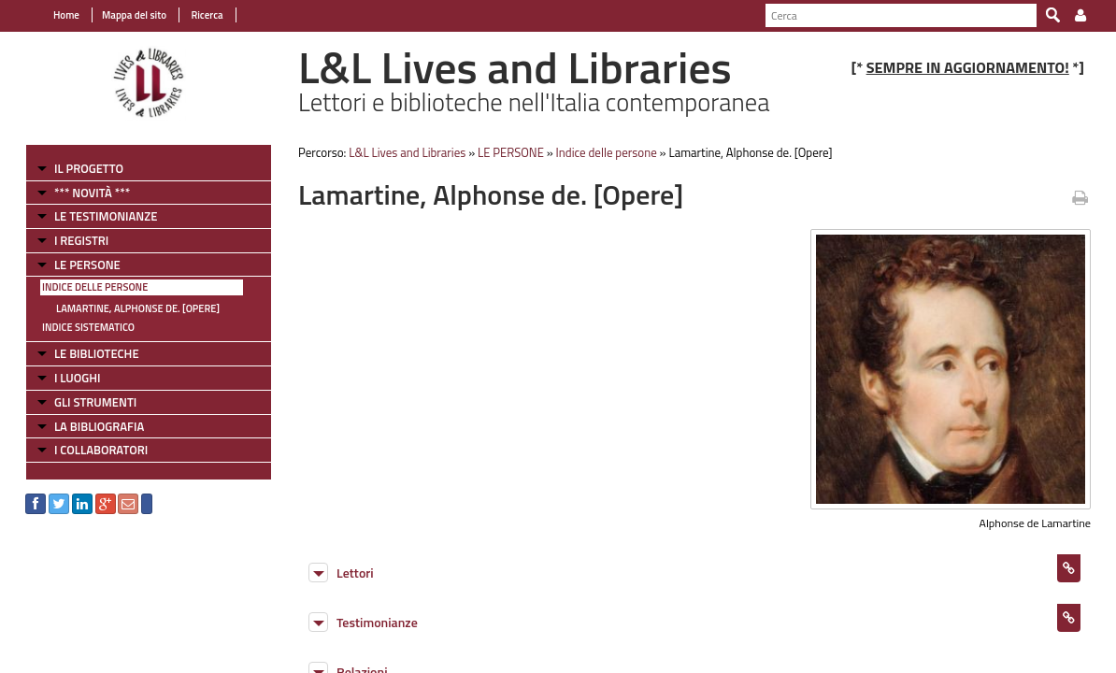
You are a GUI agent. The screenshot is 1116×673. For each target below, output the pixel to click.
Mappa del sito (129, 14)
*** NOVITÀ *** (87, 192)
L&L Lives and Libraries (405, 152)
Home (62, 14)
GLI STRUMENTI (91, 402)
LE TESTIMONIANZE (101, 216)
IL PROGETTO (84, 168)
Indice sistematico (83, 327)
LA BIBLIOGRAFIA (94, 426)
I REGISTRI (77, 240)
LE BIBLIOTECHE (92, 353)
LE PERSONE (83, 264)
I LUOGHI (73, 377)
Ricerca (201, 14)
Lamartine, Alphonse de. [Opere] (133, 308)
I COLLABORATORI (96, 449)
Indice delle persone (90, 286)
